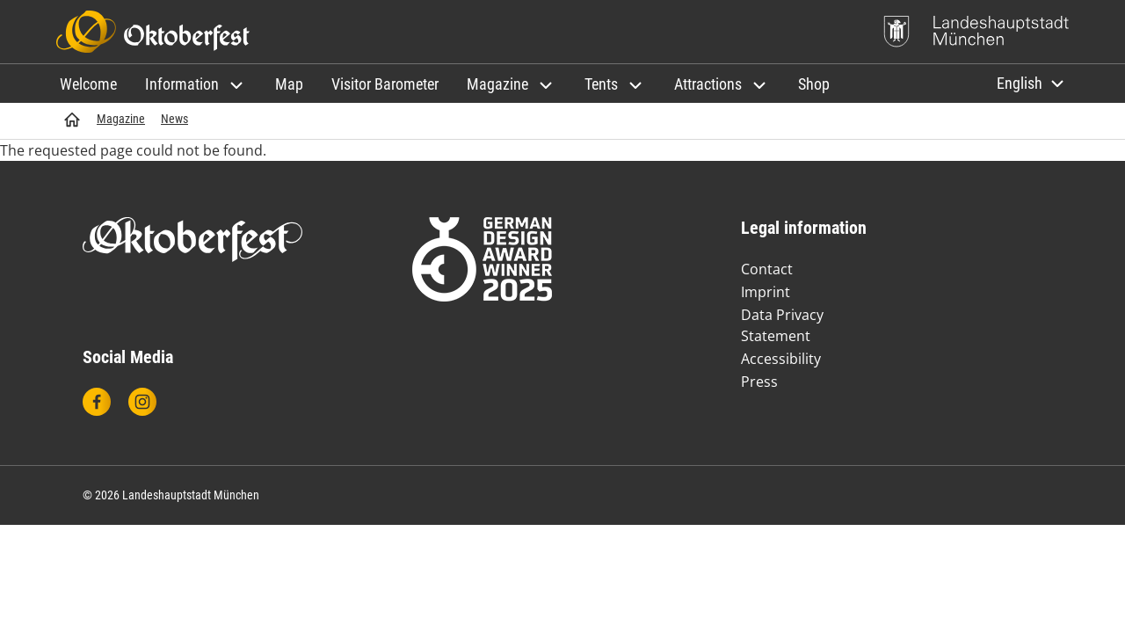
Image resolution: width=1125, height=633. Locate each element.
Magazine (121, 119)
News (174, 119)
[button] (196, 84)
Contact (767, 269)
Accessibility (781, 358)
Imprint (765, 292)
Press (759, 381)
